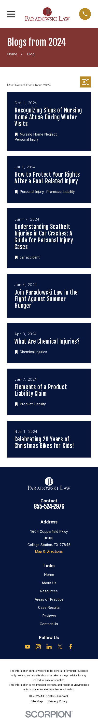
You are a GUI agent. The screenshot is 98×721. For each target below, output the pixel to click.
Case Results (49, 607)
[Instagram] (38, 646)
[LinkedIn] (49, 646)
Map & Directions (49, 551)
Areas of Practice (49, 599)
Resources (49, 591)
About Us (49, 583)
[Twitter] (59, 646)
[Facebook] (70, 646)
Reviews (49, 616)
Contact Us (49, 624)
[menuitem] (37, 701)
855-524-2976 (49, 506)
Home (49, 574)
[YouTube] (27, 646)
